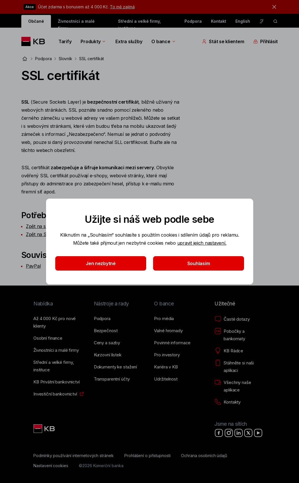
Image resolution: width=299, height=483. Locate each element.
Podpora (193, 21)
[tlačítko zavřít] (273, 7)
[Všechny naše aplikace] (240, 386)
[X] (248, 433)
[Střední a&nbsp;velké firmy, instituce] (59, 366)
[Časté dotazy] (232, 319)
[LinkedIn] (238, 433)
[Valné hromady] (168, 330)
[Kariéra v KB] (166, 367)
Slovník (66, 58)
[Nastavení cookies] (50, 465)
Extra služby (128, 41)
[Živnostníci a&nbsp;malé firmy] (56, 350)
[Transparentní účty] (112, 379)
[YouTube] (258, 433)
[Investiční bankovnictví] (55, 394)
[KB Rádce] (228, 351)
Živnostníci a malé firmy (76, 23)
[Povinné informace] (172, 343)
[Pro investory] (167, 355)
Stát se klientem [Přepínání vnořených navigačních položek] (223, 41)
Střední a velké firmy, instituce (139, 23)
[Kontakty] (227, 402)
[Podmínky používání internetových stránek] (73, 455)
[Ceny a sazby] (107, 343)
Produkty (93, 41)
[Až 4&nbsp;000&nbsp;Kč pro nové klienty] (59, 322)
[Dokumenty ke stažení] (115, 367)
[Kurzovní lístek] (107, 355)
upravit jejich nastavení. (201, 243)
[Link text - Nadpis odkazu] (44, 428)
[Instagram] (228, 433)
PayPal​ (33, 266)
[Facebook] (219, 433)
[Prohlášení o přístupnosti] (147, 455)
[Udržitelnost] (165, 379)
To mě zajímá (122, 6)
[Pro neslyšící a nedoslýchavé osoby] (261, 21)
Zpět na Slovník (42, 234)
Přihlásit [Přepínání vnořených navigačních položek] (265, 41)
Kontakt (218, 21)
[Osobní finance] (47, 338)
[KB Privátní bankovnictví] (56, 382)
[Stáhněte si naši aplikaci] (240, 366)
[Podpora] (102, 318)
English (242, 21)
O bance (163, 41)
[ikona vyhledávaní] (275, 21)
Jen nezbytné (101, 263)
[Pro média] (164, 318)
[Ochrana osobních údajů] (204, 455)
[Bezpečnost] (106, 330)
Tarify (64, 41)
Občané (36, 21)
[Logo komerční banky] (35, 41)
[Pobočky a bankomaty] (240, 335)
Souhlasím (198, 263)
